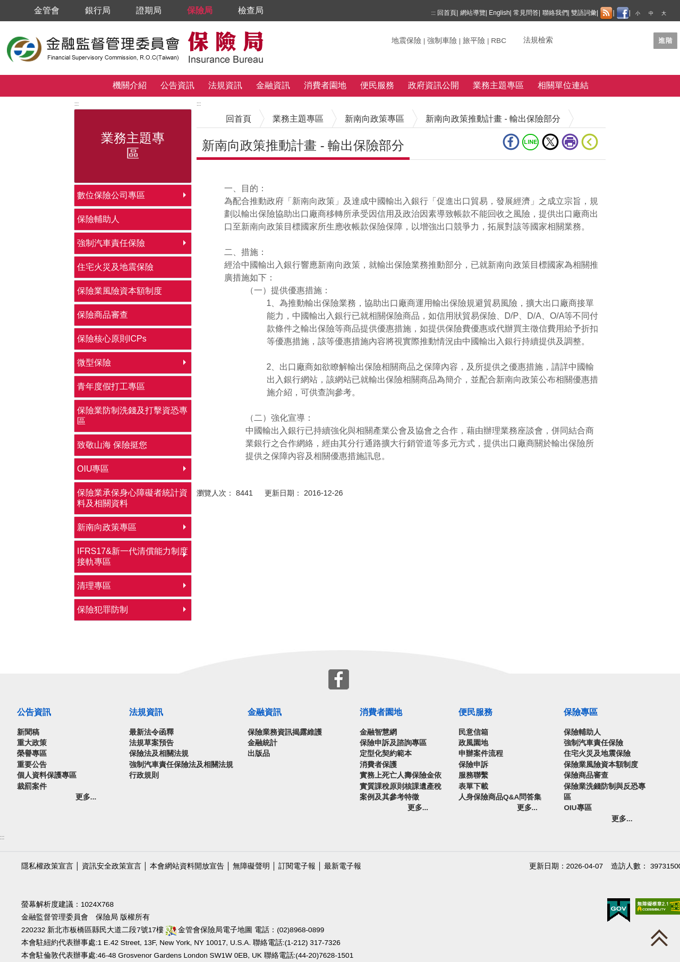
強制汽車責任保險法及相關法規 (181, 765)
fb (511, 141)
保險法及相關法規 (159, 753)
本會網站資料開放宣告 (187, 866)
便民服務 (377, 85)
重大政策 (32, 743)
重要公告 (32, 765)
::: (433, 13)
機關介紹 (130, 85)
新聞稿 (28, 732)
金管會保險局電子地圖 (209, 930)
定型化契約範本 (386, 753)
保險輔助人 (98, 219)
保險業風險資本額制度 (119, 290)
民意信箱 (473, 732)
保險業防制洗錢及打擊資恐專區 (132, 415)
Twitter (550, 141)
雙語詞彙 (584, 12)
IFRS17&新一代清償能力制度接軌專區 (132, 556)
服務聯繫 (473, 775)
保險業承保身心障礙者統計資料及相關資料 (132, 498)
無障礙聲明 (251, 866)
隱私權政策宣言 (47, 866)
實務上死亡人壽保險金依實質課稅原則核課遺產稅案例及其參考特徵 (400, 786)
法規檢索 (538, 40)
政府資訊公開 (433, 85)
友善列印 (570, 141)
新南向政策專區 (107, 527)
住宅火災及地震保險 (115, 266)
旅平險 (474, 41)
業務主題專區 (498, 85)
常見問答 (526, 12)
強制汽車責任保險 (111, 243)
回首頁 (446, 12)
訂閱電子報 (297, 866)
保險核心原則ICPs (112, 338)
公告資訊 (177, 85)
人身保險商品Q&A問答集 (499, 797)
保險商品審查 (102, 314)
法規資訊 (225, 85)
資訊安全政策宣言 (111, 866)
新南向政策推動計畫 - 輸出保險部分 (493, 118)
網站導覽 (473, 12)
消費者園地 (325, 85)
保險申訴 (473, 765)
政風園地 (473, 743)
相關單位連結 (563, 85)
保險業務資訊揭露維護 (285, 732)
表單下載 (473, 786)
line (530, 141)
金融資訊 (273, 85)
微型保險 (94, 362)
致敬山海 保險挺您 (112, 444)
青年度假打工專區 (111, 386)
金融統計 (262, 743)
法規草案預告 (151, 743)
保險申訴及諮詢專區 (393, 743)
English (499, 12)
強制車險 (442, 41)
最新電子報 (342, 866)
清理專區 (94, 585)
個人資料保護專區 (46, 775)
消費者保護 (378, 765)
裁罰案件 (32, 786)
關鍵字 (403, 36)
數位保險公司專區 (111, 195)
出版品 (259, 753)
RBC (498, 41)
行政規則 (144, 775)
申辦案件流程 (480, 753)
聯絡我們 (555, 12)
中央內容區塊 (222, 176)
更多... (85, 797)
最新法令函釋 (151, 732)
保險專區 (581, 712)
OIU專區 (93, 468)
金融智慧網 (378, 732)
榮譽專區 (32, 753)
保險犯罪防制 (102, 609)
